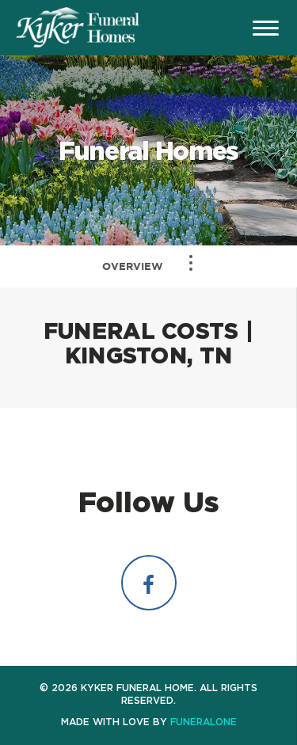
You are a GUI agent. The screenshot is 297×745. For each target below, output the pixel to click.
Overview (132, 266)
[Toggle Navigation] (191, 263)
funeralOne (203, 721)
